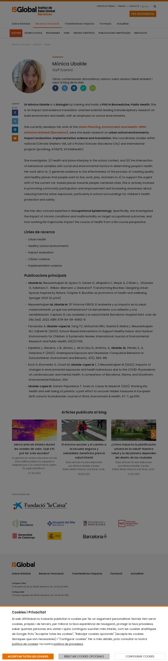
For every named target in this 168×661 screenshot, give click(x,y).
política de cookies (25, 644)
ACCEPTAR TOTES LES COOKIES (28, 656)
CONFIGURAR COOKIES (140, 656)
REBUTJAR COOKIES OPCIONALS (84, 656)
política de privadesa (68, 644)
